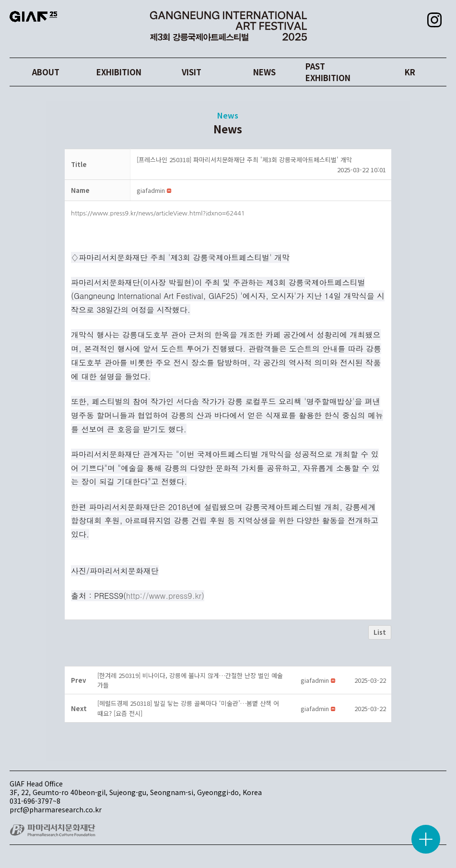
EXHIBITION (119, 72)
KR (410, 72)
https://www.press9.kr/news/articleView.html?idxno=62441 (158, 213)
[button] (151, 190)
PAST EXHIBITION (337, 72)
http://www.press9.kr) (165, 595)
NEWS (264, 72)
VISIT (192, 72)
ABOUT (46, 72)
